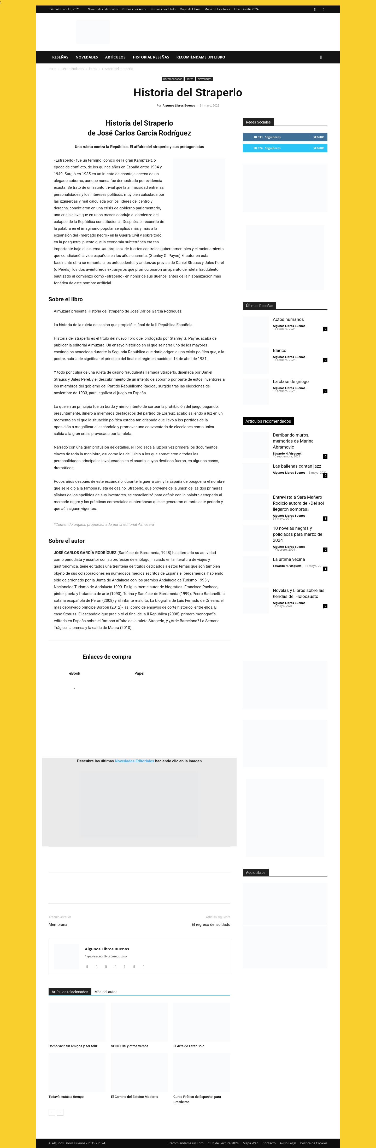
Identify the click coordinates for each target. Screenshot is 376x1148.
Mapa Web (250, 1143)
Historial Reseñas (151, 57)
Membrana (58, 924)
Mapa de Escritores (217, 9)
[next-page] (60, 1112)
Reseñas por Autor (134, 9)
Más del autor (106, 992)
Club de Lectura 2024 (223, 1143)
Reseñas (60, 57)
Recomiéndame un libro (201, 57)
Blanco (279, 350)
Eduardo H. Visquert (287, 453)
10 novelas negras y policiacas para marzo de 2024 (297, 534)
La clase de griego (291, 381)
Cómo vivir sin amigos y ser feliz (73, 1046)
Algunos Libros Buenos (179, 105)
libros (93, 69)
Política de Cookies (313, 1143)
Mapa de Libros (190, 9)
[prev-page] (52, 1112)
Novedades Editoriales (103, 9)
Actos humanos (288, 319)
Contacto (268, 1143)
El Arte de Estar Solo (188, 1046)
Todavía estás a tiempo (66, 1097)
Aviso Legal (288, 1143)
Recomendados (72, 69)
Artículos (115, 57)
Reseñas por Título (163, 9)
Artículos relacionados (70, 992)
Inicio (52, 69)
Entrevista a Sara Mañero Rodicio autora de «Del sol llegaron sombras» (298, 503)
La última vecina (289, 559)
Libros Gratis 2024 (246, 9)
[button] (321, 57)
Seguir (319, 137)
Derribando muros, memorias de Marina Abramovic (293, 441)
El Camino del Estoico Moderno (134, 1097)
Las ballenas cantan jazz (297, 466)
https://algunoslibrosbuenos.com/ (106, 956)
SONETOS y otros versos (129, 1046)
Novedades (86, 57)
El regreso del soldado (211, 924)
